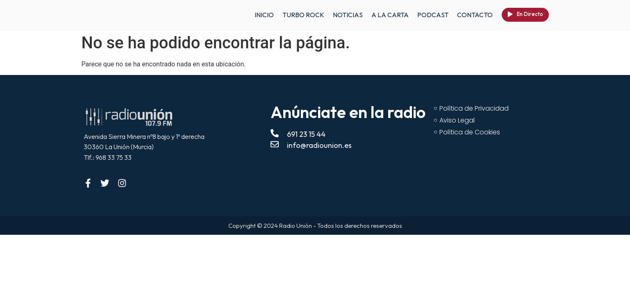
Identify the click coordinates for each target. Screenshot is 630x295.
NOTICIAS (348, 15)
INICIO (264, 15)
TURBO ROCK (303, 15)
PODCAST (432, 15)
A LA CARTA (390, 15)
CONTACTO (475, 15)
